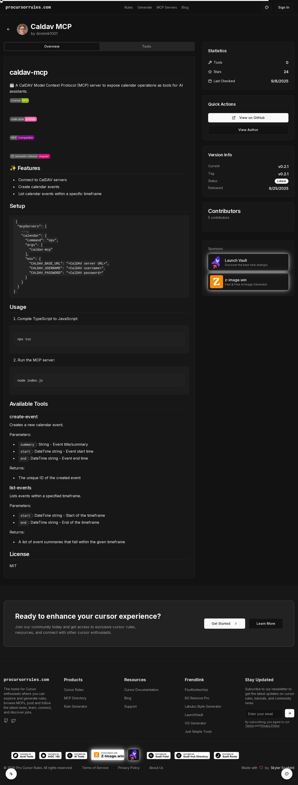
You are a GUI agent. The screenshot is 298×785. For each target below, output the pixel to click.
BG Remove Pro (197, 698)
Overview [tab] (52, 46)
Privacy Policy (270, 725)
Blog (185, 7)
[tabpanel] (99, 317)
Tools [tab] (146, 46)
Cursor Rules (74, 690)
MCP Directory (75, 698)
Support (130, 706)
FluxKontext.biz (196, 690)
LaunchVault (194, 715)
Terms (249, 725)
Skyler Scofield (282, 768)
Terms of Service (95, 768)
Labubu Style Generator (203, 706)
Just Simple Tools (198, 731)
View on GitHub (248, 118)
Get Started (225, 623)
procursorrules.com (26, 679)
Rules (129, 7)
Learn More (266, 623)
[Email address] (264, 713)
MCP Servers (167, 7)
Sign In (283, 7)
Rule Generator (75, 706)
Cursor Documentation (141, 690)
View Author (248, 130)
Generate (145, 7)
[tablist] (99, 46)
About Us (156, 768)
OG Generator (195, 723)
